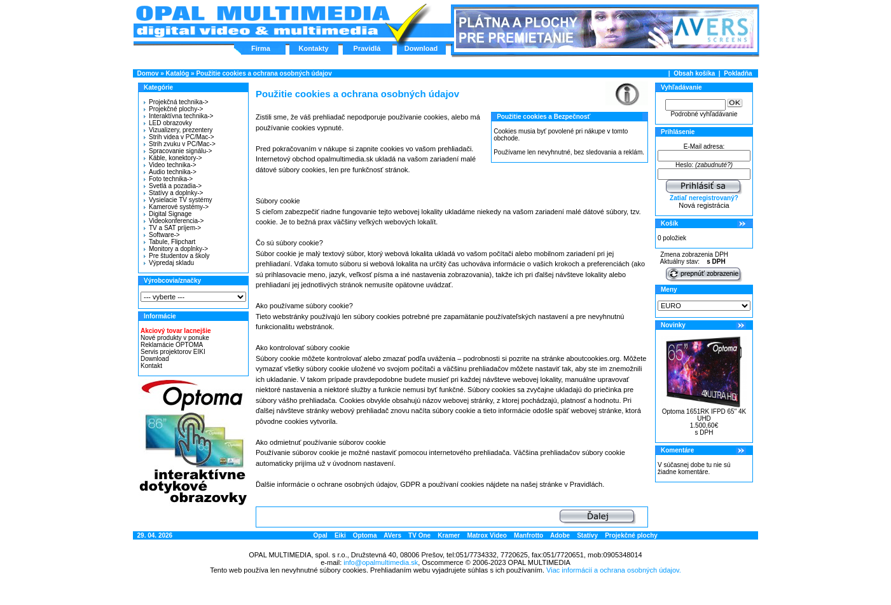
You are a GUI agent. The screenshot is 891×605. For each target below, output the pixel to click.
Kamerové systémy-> (176, 206)
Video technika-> (170, 164)
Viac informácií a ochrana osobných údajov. (613, 570)
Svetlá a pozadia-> (173, 185)
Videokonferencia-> (174, 220)
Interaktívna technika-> (178, 115)
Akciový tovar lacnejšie (176, 330)
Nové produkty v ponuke (175, 337)
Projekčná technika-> (176, 102)
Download (421, 48)
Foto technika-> (168, 178)
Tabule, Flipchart (169, 241)
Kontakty (313, 48)
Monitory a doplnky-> (176, 248)
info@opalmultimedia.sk (380, 562)
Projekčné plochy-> (173, 108)
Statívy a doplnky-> (173, 192)
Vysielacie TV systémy (178, 199)
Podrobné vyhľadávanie (703, 114)
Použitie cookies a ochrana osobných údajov (263, 73)
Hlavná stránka (262, 21)
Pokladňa (738, 73)
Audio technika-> (170, 171)
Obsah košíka (694, 73)
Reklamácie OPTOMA (172, 344)
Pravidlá (367, 48)
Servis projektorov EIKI (173, 351)
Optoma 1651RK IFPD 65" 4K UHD (704, 415)
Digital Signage (167, 213)
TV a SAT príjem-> (172, 227)
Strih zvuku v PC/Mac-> (180, 143)
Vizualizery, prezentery (178, 129)
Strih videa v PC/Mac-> (179, 136)
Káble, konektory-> (173, 157)
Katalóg (178, 73)
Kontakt (151, 365)
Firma (260, 48)
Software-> (162, 234)
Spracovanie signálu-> (178, 150)
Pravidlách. (587, 484)
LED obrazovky (168, 122)
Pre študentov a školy (177, 255)
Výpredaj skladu (169, 262)
